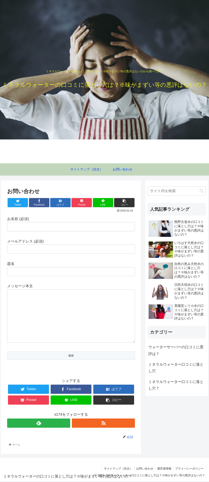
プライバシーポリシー (189, 469)
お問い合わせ (143, 469)
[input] (177, 191)
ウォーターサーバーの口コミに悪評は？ (175, 350)
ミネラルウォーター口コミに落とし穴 (175, 367)
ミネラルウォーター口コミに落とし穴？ (175, 385)
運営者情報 (163, 469)
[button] (201, 191)
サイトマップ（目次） (116, 469)
